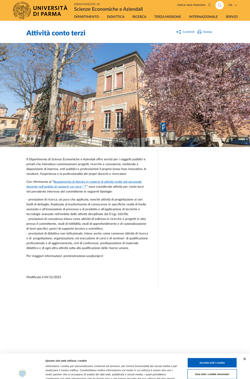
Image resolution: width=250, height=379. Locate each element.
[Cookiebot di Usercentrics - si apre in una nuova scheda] (22, 372)
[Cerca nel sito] (219, 5)
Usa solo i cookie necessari (212, 349)
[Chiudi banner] (244, 334)
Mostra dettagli (182, 372)
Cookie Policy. (54, 358)
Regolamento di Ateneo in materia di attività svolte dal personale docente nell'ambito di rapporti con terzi (84, 184)
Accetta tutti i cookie (212, 338)
